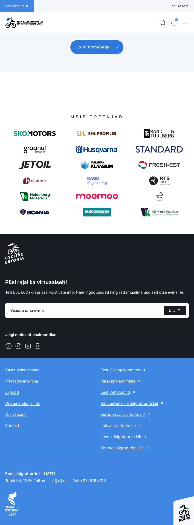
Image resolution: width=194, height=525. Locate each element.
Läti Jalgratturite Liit (118, 425)
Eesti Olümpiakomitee (120, 370)
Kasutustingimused (22, 370)
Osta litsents (16, 414)
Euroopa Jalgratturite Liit (123, 414)
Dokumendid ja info (22, 403)
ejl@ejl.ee (59, 480)
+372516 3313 (93, 480)
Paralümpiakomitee (117, 381)
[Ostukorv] (173, 22)
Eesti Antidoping (115, 392)
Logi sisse (177, 6)
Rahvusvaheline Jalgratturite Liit (129, 403)
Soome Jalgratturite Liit (121, 448)
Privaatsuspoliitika (21, 381)
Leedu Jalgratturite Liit (120, 436)
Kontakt (12, 425)
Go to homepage (92, 47)
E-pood (12, 392)
